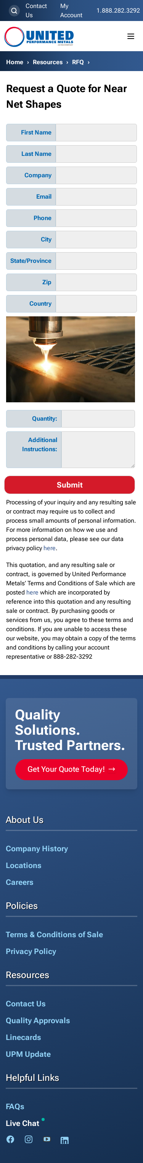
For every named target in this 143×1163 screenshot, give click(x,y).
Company (37, 175)
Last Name (36, 153)
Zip (46, 282)
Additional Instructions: (39, 444)
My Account (71, 10)
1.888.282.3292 (118, 10)
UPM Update (28, 1054)
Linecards (23, 1037)
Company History (37, 848)
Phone (42, 218)
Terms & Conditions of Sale (54, 934)
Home (14, 62)
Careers (20, 882)
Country (40, 303)
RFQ (78, 62)
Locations (24, 865)
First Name (36, 132)
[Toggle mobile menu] (130, 36)
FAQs (15, 1106)
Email (43, 196)
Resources (48, 62)
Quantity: (44, 418)
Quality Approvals (38, 1020)
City (46, 239)
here (49, 548)
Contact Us (36, 10)
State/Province (30, 260)
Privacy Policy (31, 951)
